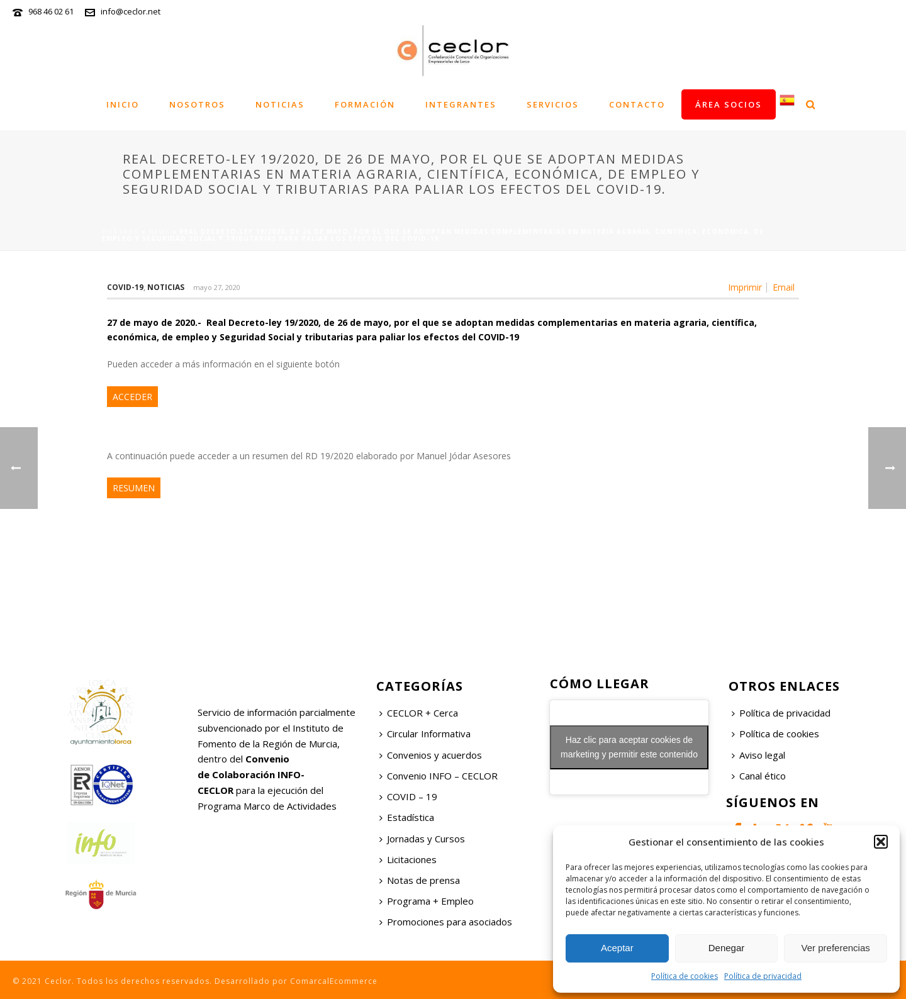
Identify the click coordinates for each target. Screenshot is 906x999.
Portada (120, 231)
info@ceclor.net (130, 11)
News (159, 231)
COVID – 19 (408, 796)
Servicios (553, 104)
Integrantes (460, 104)
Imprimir (745, 287)
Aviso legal (758, 755)
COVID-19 (125, 287)
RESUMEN (134, 488)
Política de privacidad (763, 976)
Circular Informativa (425, 733)
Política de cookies (684, 976)
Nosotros (197, 104)
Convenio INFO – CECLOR (438, 775)
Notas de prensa (419, 880)
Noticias (280, 104)
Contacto (637, 104)
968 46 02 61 (51, 11)
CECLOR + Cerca (418, 712)
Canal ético (759, 775)
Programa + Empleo (426, 901)
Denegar (726, 947)
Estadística (406, 817)
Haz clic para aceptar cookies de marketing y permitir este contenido (629, 747)
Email (784, 287)
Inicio (122, 104)
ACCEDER (132, 397)
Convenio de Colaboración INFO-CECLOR (251, 774)
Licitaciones (408, 859)
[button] (881, 841)
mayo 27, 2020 (216, 287)
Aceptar (617, 947)
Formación (365, 104)
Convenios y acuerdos (430, 755)
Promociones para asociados (445, 921)
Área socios (728, 104)
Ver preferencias (836, 947)
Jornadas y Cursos (422, 838)
